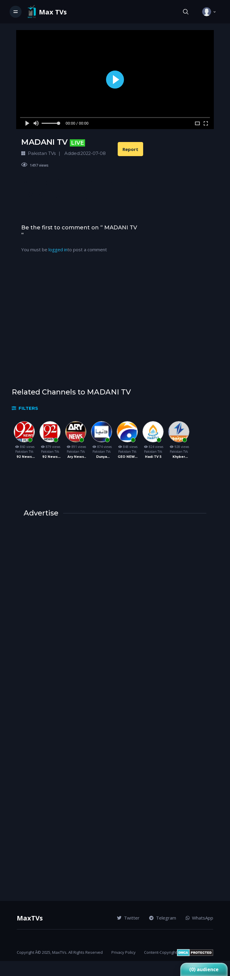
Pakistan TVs (24, 451)
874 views (101, 447)
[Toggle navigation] (16, 12)
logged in (58, 249)
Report (130, 149)
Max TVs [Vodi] (53, 12)
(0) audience (204, 969)
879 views (50, 447)
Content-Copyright (160, 952)
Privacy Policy (123, 952)
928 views (179, 447)
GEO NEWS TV (127, 457)
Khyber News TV (179, 457)
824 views (153, 447)
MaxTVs (30, 917)
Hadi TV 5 (153, 457)
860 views (24, 447)
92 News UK (50, 457)
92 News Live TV (24, 457)
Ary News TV (75, 457)
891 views (76, 447)
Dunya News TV (102, 457)
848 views (127, 447)
